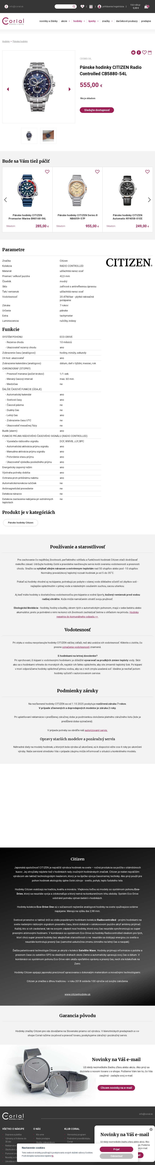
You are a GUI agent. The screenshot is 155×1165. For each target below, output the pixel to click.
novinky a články (49, 21)
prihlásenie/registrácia (113, 6)
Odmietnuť (116, 1156)
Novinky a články (13, 1157)
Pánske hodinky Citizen (20, 522)
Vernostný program (76, 1134)
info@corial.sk (16, 6)
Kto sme (40, 1134)
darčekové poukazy (127, 21)
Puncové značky (13, 1153)
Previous (5, 200)
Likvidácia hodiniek (14, 1161)
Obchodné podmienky (15, 1149)
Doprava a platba (13, 1134)
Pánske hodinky (20, 41)
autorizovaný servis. (96, 730)
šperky (92, 21)
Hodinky (6, 41)
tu (52, 1156)
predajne (146, 21)
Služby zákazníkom (45, 1142)
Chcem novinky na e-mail (116, 1087)
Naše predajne (43, 1138)
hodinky (77, 21)
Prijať (116, 1149)
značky (106, 21)
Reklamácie (10, 1145)
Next (149, 200)
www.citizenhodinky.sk (77, 994)
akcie (64, 21)
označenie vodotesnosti (76, 647)
